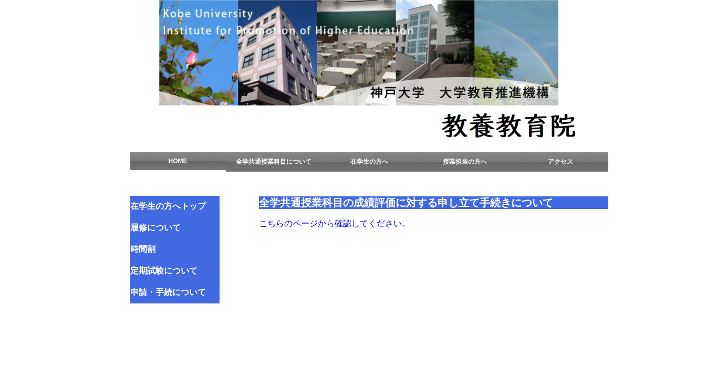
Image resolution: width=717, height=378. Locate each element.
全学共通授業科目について (273, 161)
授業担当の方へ (465, 161)
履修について (155, 227)
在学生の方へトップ (168, 206)
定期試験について (164, 270)
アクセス (560, 161)
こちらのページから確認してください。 (334, 223)
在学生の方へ (369, 161)
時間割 (142, 249)
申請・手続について (168, 292)
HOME (178, 161)
